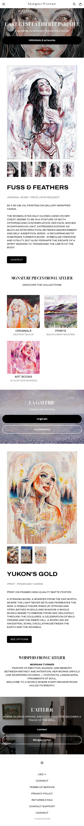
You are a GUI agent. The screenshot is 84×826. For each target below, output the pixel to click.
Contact (42, 781)
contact (16, 259)
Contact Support (42, 806)
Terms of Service (42, 787)
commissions (42, 429)
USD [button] (42, 774)
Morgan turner (42, 740)
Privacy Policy (42, 793)
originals (42, 419)
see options (19, 639)
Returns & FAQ (42, 800)
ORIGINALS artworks (42, 40)
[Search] (74, 4)
